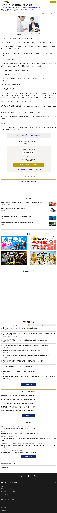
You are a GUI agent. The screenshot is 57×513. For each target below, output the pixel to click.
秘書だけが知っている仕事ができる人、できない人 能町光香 (21, 9)
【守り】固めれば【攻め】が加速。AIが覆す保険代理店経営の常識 (17, 403)
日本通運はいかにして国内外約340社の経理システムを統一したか (18, 395)
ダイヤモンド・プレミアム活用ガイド (8, 491)
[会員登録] (53, 2)
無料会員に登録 (28, 152)
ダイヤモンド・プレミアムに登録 (28, 164)
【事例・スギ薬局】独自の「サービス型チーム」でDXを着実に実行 (17, 411)
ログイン (47, 2)
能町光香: (20, 7)
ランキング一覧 (28, 384)
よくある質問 (3, 502)
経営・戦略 (3, 9)
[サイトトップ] (6, 2)
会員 (42, 325)
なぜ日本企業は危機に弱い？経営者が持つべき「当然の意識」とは (18, 399)
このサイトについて (5, 486)
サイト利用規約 (4, 494)
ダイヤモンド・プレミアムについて (8, 489)
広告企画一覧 (4, 467)
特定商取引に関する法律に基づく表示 (9, 497)
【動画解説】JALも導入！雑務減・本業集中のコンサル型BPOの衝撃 (18, 407)
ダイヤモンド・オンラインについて (9, 482)
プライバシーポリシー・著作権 (7, 499)
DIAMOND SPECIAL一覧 (8, 463)
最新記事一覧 (28, 456)
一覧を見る (28, 415)
